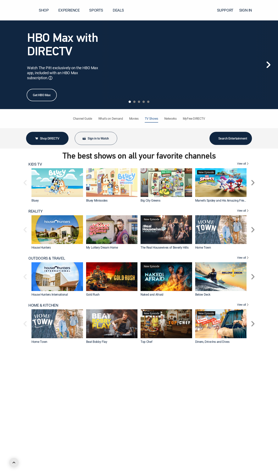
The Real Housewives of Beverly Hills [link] (164, 247)
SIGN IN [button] (248, 10)
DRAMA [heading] (34, 399)
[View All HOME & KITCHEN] (243, 305)
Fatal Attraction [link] (205, 389)
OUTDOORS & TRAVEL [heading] (46, 258)
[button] (268, 10)
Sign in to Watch (95, 138)
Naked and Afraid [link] (152, 294)
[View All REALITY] (243, 211)
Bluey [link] (35, 200)
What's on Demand (110, 118)
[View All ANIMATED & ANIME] (243, 446)
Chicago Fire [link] (149, 436)
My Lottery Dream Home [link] (102, 247)
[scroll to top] (14, 462)
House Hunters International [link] (49, 294)
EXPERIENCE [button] (71, 10)
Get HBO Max (42, 95)
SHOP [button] (46, 10)
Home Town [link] (203, 247)
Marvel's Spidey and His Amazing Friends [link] (222, 200)
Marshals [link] (37, 436)
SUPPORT (225, 10)
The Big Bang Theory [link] (100, 436)
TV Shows (151, 118)
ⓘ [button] (50, 78)
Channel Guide (82, 118)
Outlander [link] (201, 436)
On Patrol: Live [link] (150, 389)
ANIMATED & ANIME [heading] (45, 446)
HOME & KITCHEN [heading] (43, 305)
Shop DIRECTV (47, 138)
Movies (134, 118)
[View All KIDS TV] (243, 164)
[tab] (130, 102)
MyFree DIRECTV (194, 118)
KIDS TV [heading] (35, 164)
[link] (57, 182)
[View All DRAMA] (243, 399)
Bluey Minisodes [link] (97, 200)
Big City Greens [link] (150, 200)
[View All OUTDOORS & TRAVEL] (243, 258)
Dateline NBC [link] (94, 389)
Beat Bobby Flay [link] (96, 342)
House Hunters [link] (41, 247)
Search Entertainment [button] (230, 138)
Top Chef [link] (146, 342)
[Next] (268, 64)
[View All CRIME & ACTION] (243, 352)
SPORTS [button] (98, 10)
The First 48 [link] (39, 389)
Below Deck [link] (202, 294)
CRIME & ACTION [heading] (42, 352)
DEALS (118, 10)
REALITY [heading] (35, 211)
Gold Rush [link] (93, 294)
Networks (170, 118)
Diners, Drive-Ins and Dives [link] (212, 342)
